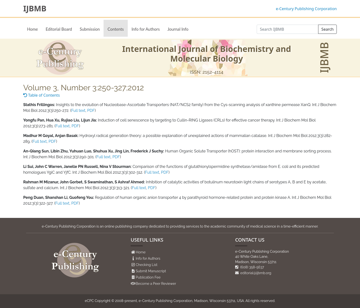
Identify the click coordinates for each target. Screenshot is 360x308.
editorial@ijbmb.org (253, 273)
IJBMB (34, 8)
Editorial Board (59, 29)
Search (327, 29)
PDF (91, 110)
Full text (78, 110)
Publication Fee (148, 277)
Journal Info (177, 29)
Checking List (147, 265)
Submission (90, 29)
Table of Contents (41, 95)
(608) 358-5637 (249, 267)
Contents (115, 29)
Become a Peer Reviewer (156, 283)
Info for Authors (146, 29)
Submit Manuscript (151, 271)
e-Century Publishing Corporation (306, 8)
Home (32, 29)
